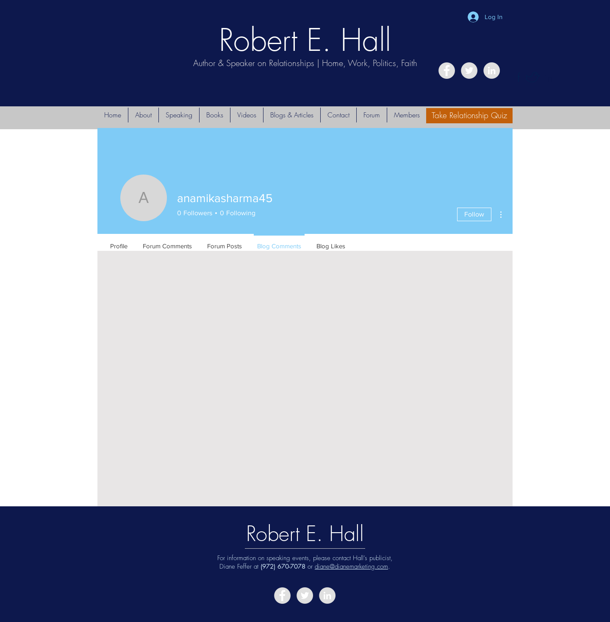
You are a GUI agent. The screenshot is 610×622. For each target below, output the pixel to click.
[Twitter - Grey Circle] (469, 70)
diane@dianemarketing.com (351, 566)
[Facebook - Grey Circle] (446, 70)
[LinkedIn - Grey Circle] (491, 70)
